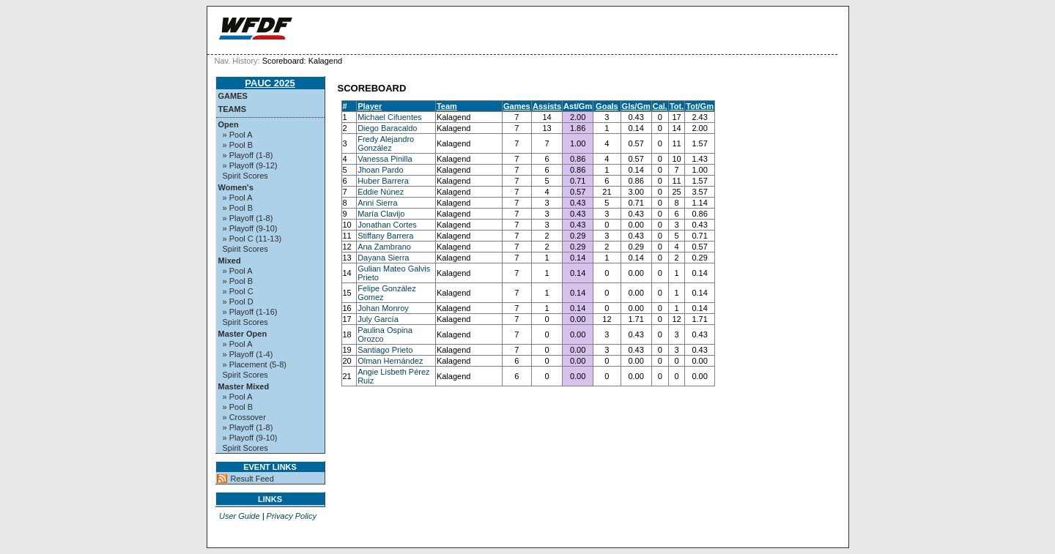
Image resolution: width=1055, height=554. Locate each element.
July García (378, 319)
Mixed (229, 260)
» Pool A (238, 134)
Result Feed (252, 478)
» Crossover (244, 417)
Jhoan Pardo (380, 169)
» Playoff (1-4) (248, 354)
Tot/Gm (700, 106)
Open (228, 124)
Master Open (242, 333)
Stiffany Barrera (385, 235)
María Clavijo (381, 213)
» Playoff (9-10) (250, 228)
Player (370, 106)
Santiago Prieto (385, 349)
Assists (547, 106)
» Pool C (238, 291)
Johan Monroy (383, 308)
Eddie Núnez (381, 191)
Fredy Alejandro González (386, 143)
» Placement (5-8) (254, 364)
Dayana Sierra (383, 257)
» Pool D (238, 301)
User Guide (239, 516)
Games (233, 95)
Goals (607, 106)
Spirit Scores (245, 175)
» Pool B (238, 145)
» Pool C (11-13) (252, 238)
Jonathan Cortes (387, 224)
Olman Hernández (390, 360)
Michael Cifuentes (389, 117)
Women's (235, 187)
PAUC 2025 (270, 83)
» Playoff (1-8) (248, 155)
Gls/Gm (636, 106)
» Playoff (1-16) (250, 311)
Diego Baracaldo (387, 128)
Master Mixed (244, 386)
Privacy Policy (291, 516)
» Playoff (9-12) (250, 165)
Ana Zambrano (384, 246)
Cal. (660, 106)
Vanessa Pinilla (385, 158)
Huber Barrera (383, 180)
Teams (232, 109)
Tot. (677, 106)
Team (447, 106)
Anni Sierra (377, 202)
